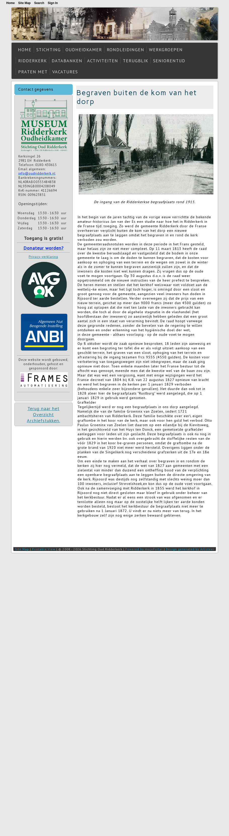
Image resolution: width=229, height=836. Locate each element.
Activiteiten (102, 61)
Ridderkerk (32, 61)
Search (39, 3)
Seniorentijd (169, 61)
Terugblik (135, 61)
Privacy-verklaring (43, 257)
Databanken (67, 61)
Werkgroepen (166, 49)
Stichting (48, 49)
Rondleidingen (125, 49)
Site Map (22, 549)
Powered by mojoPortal (144, 549)
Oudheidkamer (83, 49)
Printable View (43, 549)
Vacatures (65, 72)
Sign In (53, 3)
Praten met (33, 72)
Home (24, 49)
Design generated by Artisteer (190, 549)
